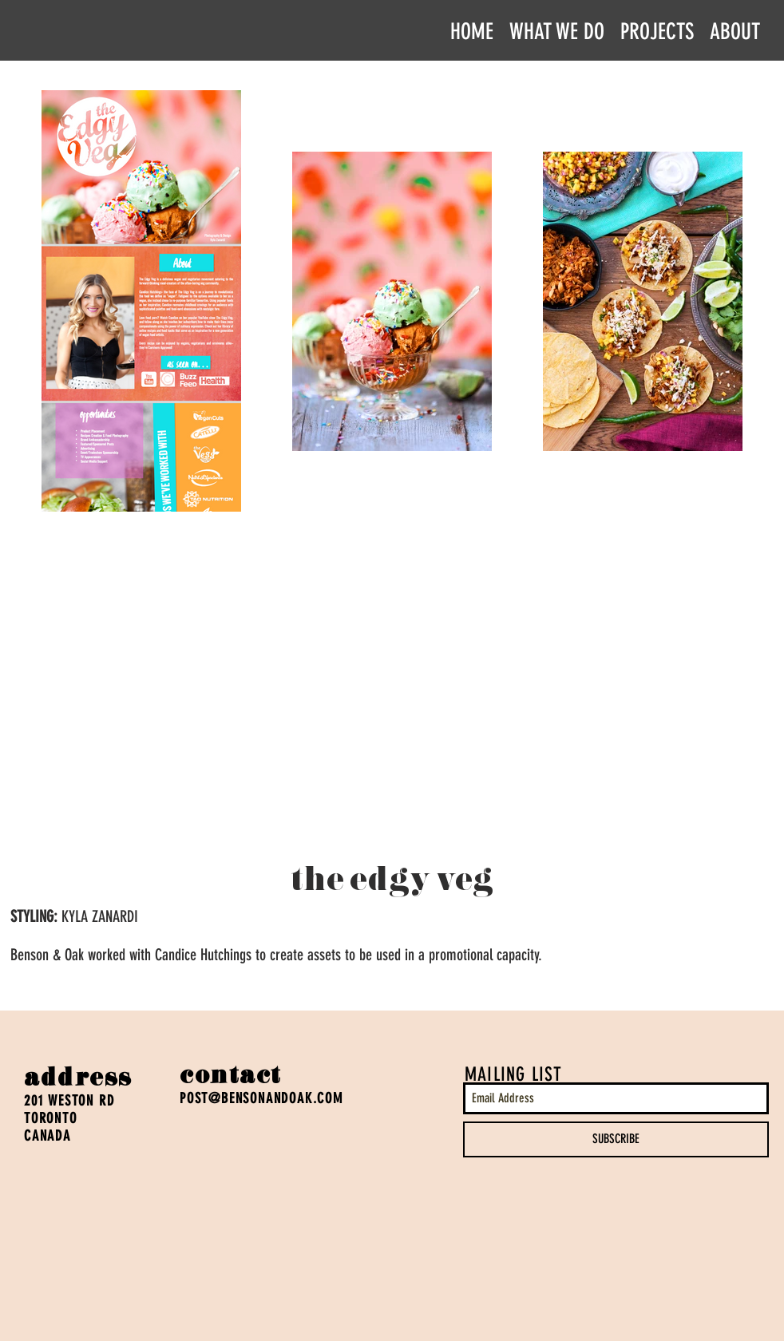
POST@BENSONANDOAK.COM (261, 1098)
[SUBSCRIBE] (616, 1139)
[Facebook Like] (54, 1237)
